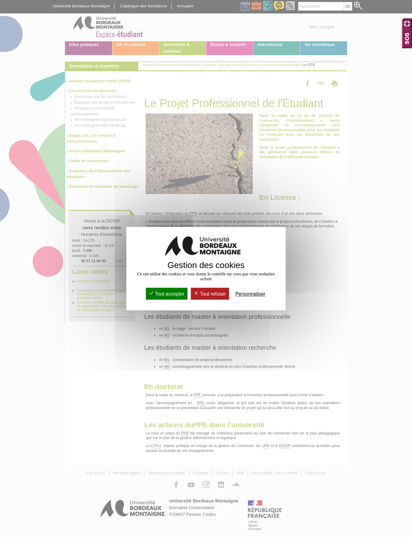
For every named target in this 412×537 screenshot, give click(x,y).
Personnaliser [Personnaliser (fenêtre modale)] (250, 293)
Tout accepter (166, 293)
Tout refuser (210, 293)
